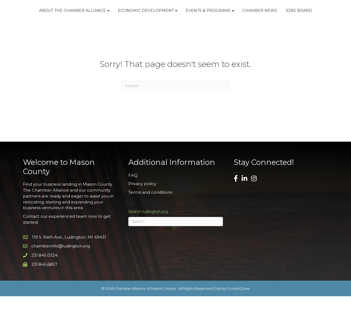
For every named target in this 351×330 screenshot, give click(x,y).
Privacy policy (142, 217)
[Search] (176, 119)
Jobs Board (175, 44)
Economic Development (125, 20)
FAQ (133, 208)
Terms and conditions (150, 226)
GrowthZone (238, 322)
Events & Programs (263, 20)
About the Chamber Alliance (52, 20)
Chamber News (314, 20)
